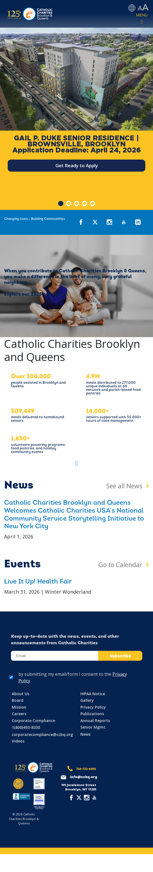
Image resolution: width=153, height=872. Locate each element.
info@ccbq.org (83, 777)
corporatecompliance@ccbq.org (42, 734)
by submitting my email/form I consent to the (72, 677)
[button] (76, 463)
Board (17, 700)
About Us (20, 693)
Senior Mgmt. (93, 727)
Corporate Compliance (33, 720)
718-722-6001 (86, 769)
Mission (19, 707)
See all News (124, 485)
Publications (92, 713)
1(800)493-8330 (26, 727)
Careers (19, 713)
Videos (18, 741)
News (85, 734)
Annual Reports (95, 720)
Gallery (87, 700)
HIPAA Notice (92, 693)
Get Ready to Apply (76, 165)
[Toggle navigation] (142, 19)
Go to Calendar (120, 564)
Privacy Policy (93, 707)
